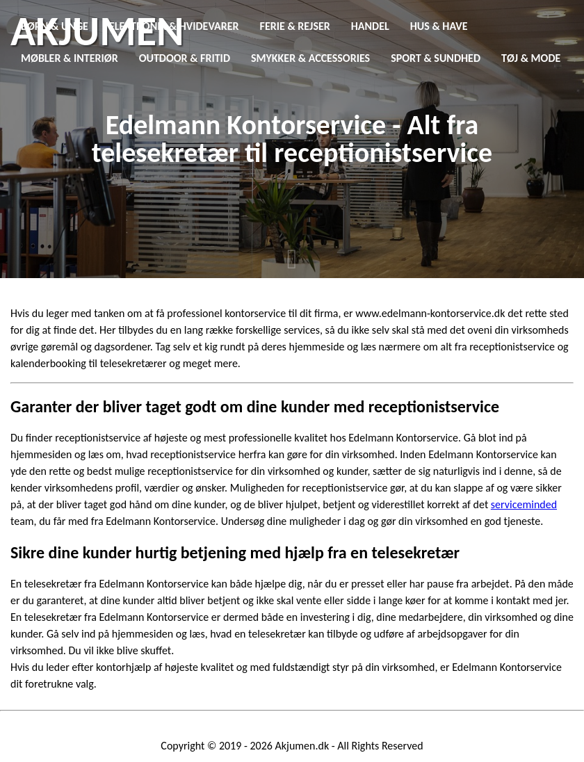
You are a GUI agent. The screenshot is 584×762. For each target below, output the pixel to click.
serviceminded (524, 504)
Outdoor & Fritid (184, 58)
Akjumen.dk (302, 745)
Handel (370, 26)
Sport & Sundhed (435, 58)
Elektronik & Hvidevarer (174, 26)
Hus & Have (439, 26)
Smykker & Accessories (310, 58)
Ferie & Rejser (295, 26)
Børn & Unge (54, 26)
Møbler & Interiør (69, 58)
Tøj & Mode (530, 58)
